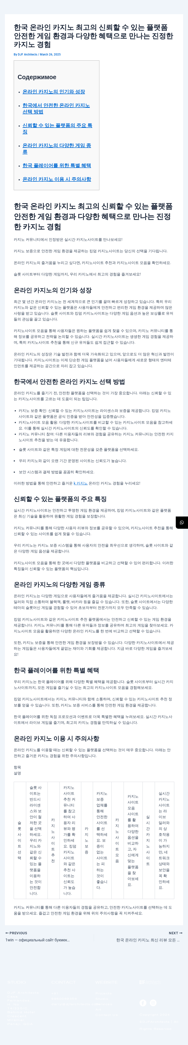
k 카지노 (81, 483)
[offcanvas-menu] (173, 17)
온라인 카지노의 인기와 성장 (54, 92)
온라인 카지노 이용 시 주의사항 (57, 179)
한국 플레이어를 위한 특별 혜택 (57, 165)
